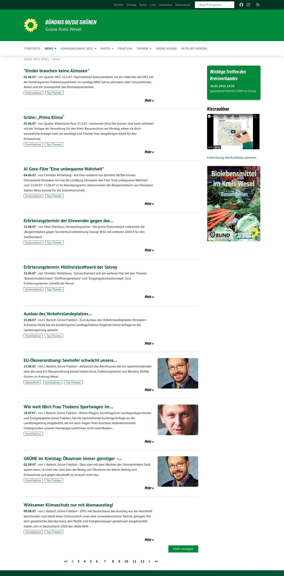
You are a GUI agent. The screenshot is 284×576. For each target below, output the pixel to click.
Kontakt (118, 5)
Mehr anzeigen (183, 548)
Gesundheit (32, 382)
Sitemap (131, 5)
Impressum (165, 5)
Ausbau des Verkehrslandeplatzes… (59, 313)
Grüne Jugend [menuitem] (166, 48)
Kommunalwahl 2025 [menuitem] (77, 48)
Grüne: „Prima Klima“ (45, 117)
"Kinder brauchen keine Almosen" (57, 71)
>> (156, 561)
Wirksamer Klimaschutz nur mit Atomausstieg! (70, 505)
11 (134, 561)
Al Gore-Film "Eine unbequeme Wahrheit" (65, 169)
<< (65, 561)
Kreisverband (33, 93)
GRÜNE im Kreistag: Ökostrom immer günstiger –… (74, 458)
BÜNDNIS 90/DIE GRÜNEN (72, 22)
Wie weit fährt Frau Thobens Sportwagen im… (70, 407)
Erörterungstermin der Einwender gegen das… (70, 220)
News (56, 59)
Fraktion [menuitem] (125, 48)
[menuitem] (118, 4)
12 (142, 561)
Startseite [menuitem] (32, 48)
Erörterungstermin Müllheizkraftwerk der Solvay (72, 267)
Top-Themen (54, 93)
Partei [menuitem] (105, 48)
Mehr (148, 100)
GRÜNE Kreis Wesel (37, 59)
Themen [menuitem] (142, 48)
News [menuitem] (49, 48)
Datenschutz (182, 5)
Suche (143, 5)
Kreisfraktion (33, 144)
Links (153, 5)
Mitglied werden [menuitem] (194, 48)
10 (126, 561)
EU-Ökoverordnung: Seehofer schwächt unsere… (72, 360)
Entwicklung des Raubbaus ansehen (231, 157)
